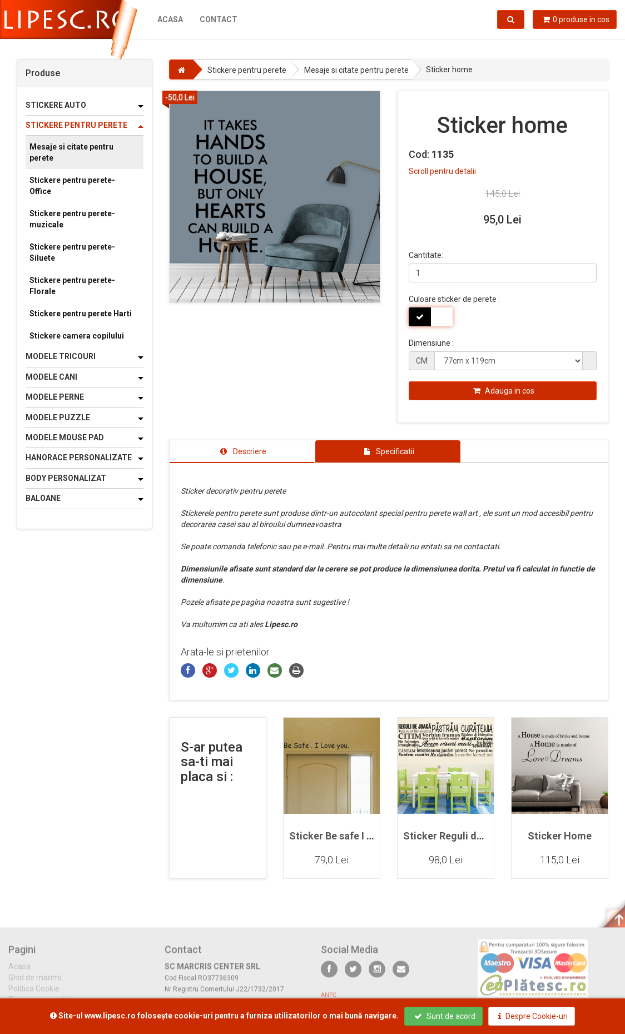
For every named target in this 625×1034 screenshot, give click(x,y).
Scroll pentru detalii (442, 171)
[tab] (242, 451)
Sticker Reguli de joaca (456, 836)
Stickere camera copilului (76, 335)
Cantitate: (426, 255)
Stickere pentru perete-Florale (72, 286)
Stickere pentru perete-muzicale (72, 219)
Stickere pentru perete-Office (72, 186)
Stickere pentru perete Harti (80, 313)
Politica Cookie (33, 994)
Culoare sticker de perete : (454, 299)
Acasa (170, 19)
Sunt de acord (444, 1016)
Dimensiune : (431, 343)
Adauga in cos (503, 390)
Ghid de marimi (34, 983)
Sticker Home (560, 836)
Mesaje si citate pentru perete (71, 152)
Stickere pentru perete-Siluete (72, 252)
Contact (218, 19)
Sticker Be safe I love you (347, 836)
